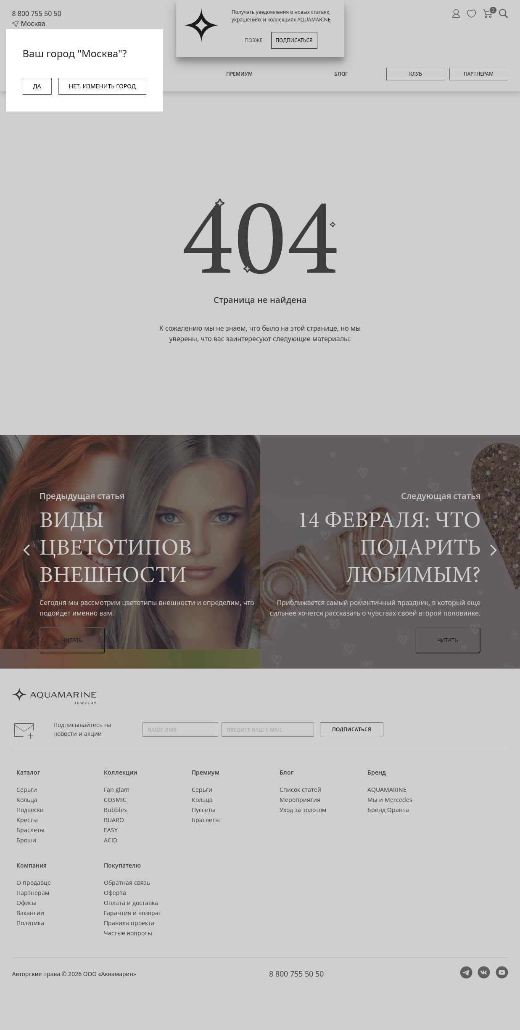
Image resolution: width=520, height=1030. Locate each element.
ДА (37, 86)
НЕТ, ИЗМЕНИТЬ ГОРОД (102, 86)
